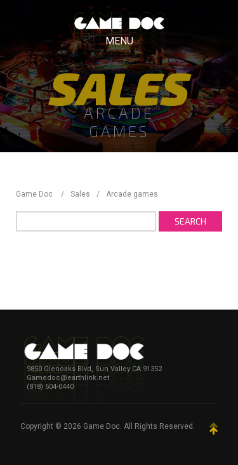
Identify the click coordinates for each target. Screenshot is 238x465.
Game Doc (101, 426)
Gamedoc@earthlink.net (68, 378)
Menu (119, 41)
